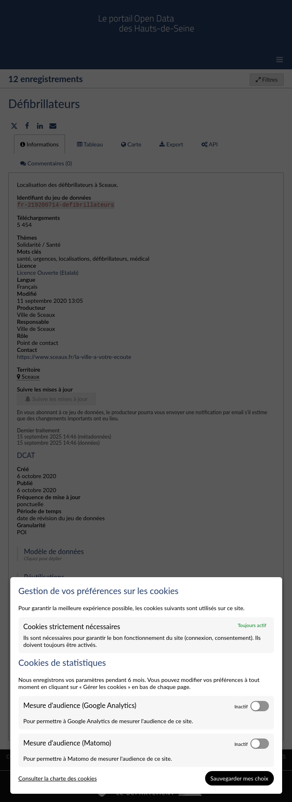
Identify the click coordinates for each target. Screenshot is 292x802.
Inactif (241, 706)
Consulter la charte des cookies (58, 778)
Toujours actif (252, 625)
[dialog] (146, 685)
